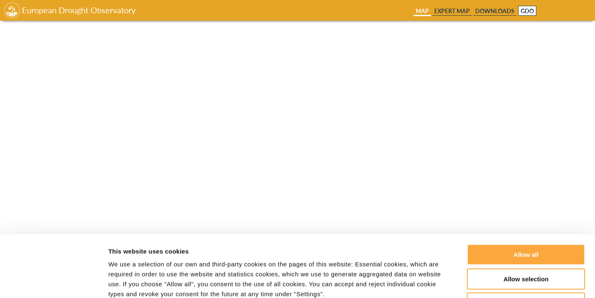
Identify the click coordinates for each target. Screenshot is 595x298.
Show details (433, 281)
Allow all (526, 196)
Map (422, 10)
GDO (527, 11)
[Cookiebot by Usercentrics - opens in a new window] (53, 282)
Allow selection (525, 221)
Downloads (494, 10)
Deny (526, 245)
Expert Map (452, 10)
